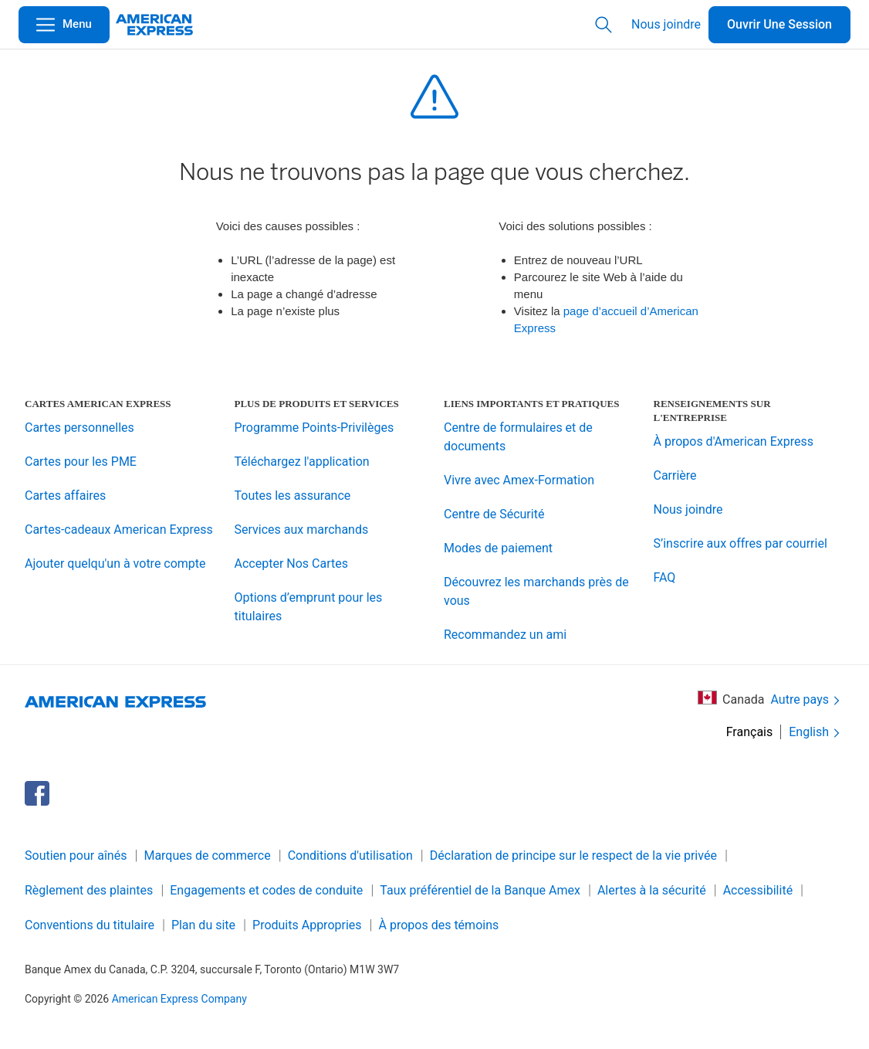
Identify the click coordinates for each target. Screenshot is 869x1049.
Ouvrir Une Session (779, 24)
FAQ (665, 577)
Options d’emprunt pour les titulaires (309, 606)
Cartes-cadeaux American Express (119, 529)
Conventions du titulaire (89, 925)
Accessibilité (758, 890)
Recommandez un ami (505, 634)
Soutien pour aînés (76, 855)
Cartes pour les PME (81, 461)
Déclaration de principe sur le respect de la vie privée (573, 855)
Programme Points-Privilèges (314, 427)
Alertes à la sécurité (651, 890)
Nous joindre (666, 24)
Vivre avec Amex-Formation (519, 480)
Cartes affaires (65, 495)
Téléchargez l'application (302, 461)
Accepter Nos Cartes (291, 563)
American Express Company (179, 999)
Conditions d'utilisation (350, 855)
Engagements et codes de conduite (266, 890)
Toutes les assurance (293, 495)
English (816, 733)
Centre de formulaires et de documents (518, 436)
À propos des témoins (439, 925)
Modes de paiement (498, 548)
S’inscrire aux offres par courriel (740, 543)
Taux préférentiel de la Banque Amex (480, 890)
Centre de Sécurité (494, 514)
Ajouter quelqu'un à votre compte (115, 563)
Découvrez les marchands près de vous (536, 591)
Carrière (675, 475)
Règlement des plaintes (89, 890)
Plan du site (203, 925)
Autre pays (806, 700)
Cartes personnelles (79, 427)
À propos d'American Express (733, 441)
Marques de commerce (207, 855)
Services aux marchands (302, 529)
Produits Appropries (307, 925)
